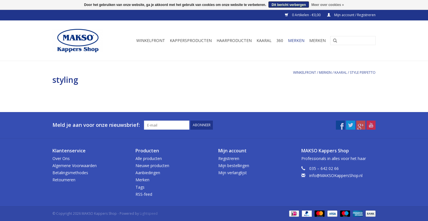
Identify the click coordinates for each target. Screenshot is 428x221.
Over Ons (61, 158)
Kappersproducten (191, 40)
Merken (296, 40)
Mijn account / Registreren (351, 14)
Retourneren (63, 179)
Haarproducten (234, 40)
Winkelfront (150, 40)
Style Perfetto (363, 72)
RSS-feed (143, 194)
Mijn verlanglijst (232, 172)
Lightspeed (149, 213)
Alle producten (148, 158)
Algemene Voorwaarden (74, 165)
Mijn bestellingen (233, 165)
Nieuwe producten (152, 165)
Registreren (228, 158)
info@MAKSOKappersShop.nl (336, 175)
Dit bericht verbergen (289, 5)
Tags (140, 187)
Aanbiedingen (147, 172)
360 (279, 40)
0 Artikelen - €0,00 (303, 14)
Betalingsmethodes (70, 172)
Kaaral (264, 40)
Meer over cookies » (327, 5)
